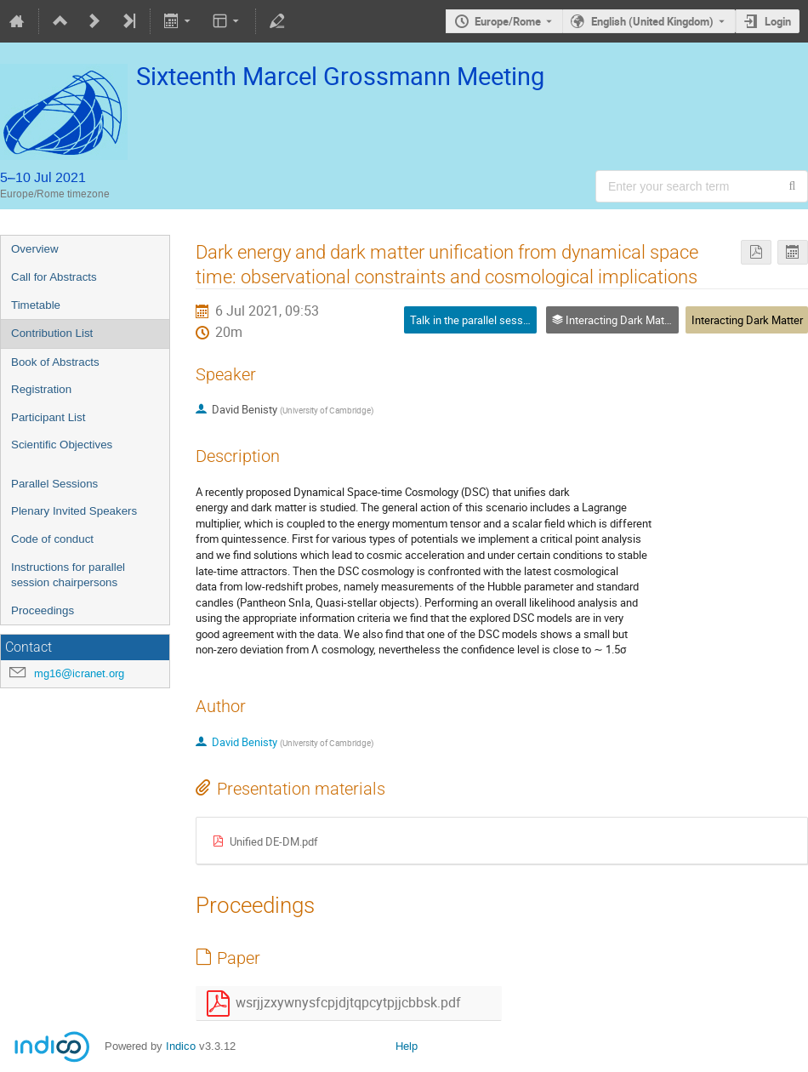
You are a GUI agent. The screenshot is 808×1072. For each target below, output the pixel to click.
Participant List (48, 417)
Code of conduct (52, 539)
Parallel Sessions (54, 483)
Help (406, 1046)
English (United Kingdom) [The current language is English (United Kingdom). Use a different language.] (652, 21)
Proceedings (42, 610)
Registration (41, 389)
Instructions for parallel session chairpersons (68, 575)
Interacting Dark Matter (747, 320)
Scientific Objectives (61, 444)
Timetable (35, 305)
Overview (35, 248)
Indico (181, 1046)
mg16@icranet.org (79, 673)
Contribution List (52, 333)
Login (778, 21)
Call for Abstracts (54, 277)
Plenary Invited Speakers (74, 511)
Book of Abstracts (55, 362)
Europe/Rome (508, 21)
